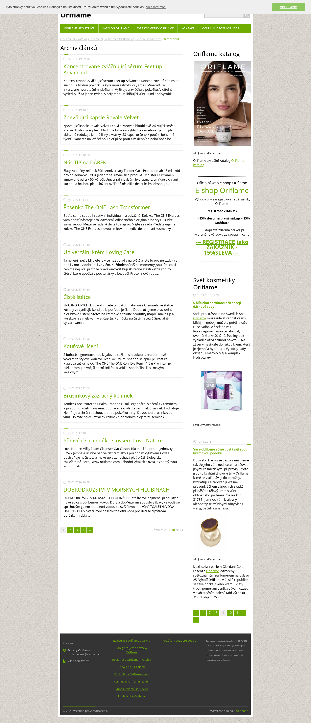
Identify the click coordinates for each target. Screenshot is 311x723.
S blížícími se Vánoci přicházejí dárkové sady (217, 305)
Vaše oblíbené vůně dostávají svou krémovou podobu (220, 451)
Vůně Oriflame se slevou (132, 689)
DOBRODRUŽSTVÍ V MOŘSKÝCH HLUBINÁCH (116, 489)
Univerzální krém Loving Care (98, 252)
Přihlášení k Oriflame (132, 696)
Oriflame (199, 318)
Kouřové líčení (80, 346)
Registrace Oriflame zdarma (131, 640)
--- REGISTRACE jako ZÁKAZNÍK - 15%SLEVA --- (222, 247)
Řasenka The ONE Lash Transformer (106, 207)
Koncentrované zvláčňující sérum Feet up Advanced (112, 69)
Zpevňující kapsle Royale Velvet (101, 117)
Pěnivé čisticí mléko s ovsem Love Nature (113, 440)
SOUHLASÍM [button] (288, 7)
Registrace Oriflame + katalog (131, 659)
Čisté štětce (77, 296)
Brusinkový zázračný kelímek (98, 395)
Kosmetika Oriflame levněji (131, 682)
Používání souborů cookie (179, 640)
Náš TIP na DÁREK (84, 162)
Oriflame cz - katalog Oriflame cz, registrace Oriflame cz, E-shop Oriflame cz (110, 39)
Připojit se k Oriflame (132, 667)
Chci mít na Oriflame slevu (131, 674)
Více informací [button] (156, 7)
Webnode (241, 711)
